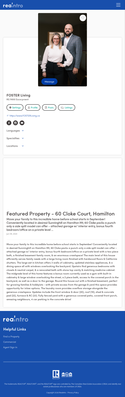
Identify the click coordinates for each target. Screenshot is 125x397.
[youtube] (22, 122)
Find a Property (11, 336)
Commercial (9, 341)
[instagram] (15, 122)
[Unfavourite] (83, 18)
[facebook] (9, 122)
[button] (15, 107)
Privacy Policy (73, 392)
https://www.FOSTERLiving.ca (23, 115)
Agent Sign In (10, 347)
